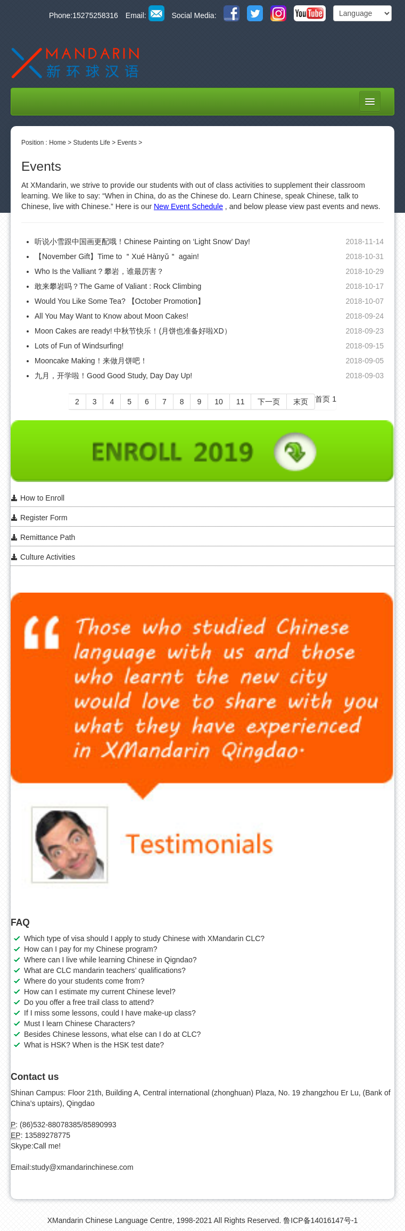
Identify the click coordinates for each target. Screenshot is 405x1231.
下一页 (269, 401)
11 (240, 401)
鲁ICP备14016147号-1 (320, 1220)
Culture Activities (43, 557)
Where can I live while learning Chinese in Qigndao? (110, 959)
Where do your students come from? (84, 981)
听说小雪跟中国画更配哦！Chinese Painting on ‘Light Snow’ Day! (142, 241)
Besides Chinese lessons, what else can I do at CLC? (112, 1034)
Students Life (91, 142)
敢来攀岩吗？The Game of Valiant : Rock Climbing (118, 286)
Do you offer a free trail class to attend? (89, 1002)
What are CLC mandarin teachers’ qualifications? (105, 970)
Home (57, 142)
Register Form (39, 517)
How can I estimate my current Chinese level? (100, 991)
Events (126, 142)
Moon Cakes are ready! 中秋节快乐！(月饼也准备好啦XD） (133, 331)
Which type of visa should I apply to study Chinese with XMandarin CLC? (144, 938)
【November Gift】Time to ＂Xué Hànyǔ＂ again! (117, 256)
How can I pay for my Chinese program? (91, 949)
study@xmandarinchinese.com (82, 1167)
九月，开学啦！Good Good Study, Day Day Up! (113, 375)
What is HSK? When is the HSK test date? (94, 1045)
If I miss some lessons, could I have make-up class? (110, 1013)
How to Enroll (37, 498)
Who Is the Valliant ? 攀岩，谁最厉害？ (99, 271)
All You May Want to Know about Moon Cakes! (111, 316)
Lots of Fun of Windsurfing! (79, 346)
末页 (300, 401)
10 (218, 401)
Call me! (47, 1146)
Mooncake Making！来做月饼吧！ (91, 360)
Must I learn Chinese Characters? (79, 1023)
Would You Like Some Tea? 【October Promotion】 (120, 301)
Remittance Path (43, 537)
